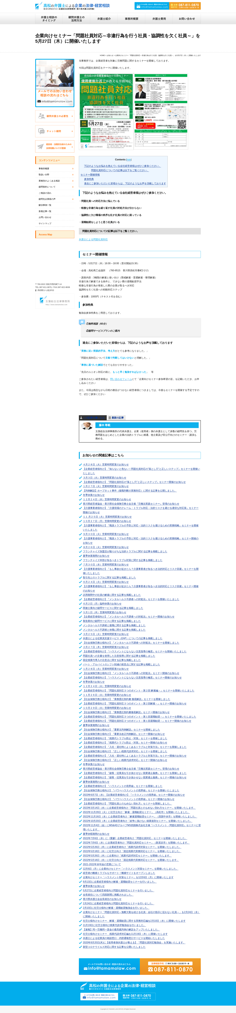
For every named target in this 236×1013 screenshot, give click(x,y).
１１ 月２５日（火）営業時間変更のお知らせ (107, 516)
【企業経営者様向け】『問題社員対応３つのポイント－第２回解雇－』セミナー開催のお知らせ (134, 703)
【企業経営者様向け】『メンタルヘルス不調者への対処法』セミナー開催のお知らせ (128, 616)
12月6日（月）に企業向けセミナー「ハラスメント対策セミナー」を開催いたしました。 (131, 868)
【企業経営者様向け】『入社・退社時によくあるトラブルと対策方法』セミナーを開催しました (134, 747)
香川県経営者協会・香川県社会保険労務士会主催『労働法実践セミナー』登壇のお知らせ (131, 503)
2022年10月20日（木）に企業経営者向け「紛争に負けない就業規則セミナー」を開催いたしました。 (137, 821)
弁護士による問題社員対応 (93, 239)
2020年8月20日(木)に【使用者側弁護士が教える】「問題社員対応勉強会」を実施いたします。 (134, 942)
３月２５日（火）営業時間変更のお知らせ (106, 634)
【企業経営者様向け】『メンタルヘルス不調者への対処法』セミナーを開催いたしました (131, 599)
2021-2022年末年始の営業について (102, 864)
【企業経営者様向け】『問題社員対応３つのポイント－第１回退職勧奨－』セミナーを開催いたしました (139, 716)
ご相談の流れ (45, 193)
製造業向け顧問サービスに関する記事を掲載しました (112, 621)
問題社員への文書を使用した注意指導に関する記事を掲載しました (119, 656)
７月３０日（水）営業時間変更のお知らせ (106, 564)
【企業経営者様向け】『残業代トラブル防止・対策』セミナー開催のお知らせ (125, 742)
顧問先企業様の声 (47, 199)
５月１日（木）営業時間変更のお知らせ (104, 612)
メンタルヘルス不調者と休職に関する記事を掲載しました (114, 629)
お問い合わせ (45, 217)
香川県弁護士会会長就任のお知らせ (102, 899)
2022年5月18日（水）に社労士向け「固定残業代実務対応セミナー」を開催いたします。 (131, 860)
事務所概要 (44, 168)
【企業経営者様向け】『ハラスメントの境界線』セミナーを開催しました (122, 786)
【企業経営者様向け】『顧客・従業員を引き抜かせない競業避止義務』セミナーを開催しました (134, 773)
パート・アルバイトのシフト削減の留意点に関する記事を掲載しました (121, 664)
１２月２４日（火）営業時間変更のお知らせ (107, 686)
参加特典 (89, 179)
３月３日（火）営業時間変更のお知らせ (104, 477)
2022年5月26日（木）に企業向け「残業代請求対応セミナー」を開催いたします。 (127, 855)
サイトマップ (45, 223)
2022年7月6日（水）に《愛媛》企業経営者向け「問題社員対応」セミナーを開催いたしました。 (135, 838)
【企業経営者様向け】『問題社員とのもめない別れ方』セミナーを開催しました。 (127, 803)
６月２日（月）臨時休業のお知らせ (102, 603)
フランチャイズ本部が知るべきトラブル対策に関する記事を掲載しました (122, 560)
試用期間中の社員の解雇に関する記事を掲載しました (112, 595)
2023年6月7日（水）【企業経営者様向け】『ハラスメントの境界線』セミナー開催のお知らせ (134, 794)
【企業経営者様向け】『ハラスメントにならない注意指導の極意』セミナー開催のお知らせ (132, 677)
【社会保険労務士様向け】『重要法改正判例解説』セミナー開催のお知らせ (124, 734)
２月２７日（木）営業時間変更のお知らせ (106, 647)
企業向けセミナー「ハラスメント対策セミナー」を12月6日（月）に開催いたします (128, 877)
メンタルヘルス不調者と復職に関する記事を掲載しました (114, 625)
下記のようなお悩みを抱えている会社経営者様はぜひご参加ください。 (122, 166)
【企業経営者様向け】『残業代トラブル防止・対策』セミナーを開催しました (125, 738)
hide (129, 159)
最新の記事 (118, 417)
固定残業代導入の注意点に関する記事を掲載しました (112, 660)
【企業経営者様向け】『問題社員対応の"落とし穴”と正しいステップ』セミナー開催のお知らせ (134, 482)
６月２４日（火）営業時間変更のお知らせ (106, 582)
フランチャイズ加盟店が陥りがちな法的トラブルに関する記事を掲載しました (125, 551)
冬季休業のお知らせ (94, 495)
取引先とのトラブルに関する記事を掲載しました (109, 577)
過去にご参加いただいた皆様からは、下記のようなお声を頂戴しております (125, 183)
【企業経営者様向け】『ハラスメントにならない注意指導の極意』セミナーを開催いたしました (134, 651)
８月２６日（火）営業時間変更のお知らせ (106, 547)
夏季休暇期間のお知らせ (96, 834)
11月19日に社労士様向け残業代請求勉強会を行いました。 (114, 925)
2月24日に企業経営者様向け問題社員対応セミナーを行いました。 (118, 903)
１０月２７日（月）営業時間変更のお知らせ (107, 521)
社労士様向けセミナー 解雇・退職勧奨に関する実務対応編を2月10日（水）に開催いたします (134, 920)
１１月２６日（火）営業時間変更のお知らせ (107, 695)
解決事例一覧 (45, 205)
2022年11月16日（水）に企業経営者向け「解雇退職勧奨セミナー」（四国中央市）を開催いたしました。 (140, 816)
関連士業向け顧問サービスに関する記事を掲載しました (113, 608)
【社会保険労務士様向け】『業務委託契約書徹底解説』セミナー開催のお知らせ (126, 712)
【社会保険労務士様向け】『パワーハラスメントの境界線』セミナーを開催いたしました (131, 790)
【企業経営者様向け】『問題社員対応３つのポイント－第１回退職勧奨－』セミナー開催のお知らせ (137, 721)
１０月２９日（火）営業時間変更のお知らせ (107, 708)
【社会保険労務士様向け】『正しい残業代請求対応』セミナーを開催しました (125, 751)
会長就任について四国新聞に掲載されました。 (108, 894)
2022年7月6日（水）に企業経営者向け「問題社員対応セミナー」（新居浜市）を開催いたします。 (136, 842)
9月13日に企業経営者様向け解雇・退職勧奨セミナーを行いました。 (120, 881)
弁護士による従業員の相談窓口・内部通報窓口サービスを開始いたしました (124, 938)
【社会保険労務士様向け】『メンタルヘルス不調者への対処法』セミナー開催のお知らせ (131, 673)
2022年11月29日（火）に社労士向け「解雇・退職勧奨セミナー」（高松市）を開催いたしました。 (136, 812)
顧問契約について (47, 187)
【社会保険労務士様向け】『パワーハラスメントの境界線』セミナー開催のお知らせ (128, 799)
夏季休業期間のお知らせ (96, 555)
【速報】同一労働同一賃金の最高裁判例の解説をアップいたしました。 (121, 929)
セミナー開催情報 (90, 174)
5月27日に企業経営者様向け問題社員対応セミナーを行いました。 (118, 890)
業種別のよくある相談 (49, 181)
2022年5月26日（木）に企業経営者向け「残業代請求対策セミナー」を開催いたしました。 (132, 847)
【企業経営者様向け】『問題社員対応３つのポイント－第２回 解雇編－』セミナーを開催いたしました (138, 690)
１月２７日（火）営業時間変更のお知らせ (106, 486)
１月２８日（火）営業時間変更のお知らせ (106, 668)
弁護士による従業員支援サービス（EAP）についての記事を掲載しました (122, 638)
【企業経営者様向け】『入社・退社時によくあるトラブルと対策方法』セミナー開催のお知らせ (134, 755)
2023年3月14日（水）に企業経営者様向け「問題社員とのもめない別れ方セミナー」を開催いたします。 (139, 807)
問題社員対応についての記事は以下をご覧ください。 (120, 170)
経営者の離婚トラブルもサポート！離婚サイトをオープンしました (119, 873)
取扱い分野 (44, 174)
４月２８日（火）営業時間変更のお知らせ (106, 464)
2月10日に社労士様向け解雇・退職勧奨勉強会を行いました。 (116, 907)
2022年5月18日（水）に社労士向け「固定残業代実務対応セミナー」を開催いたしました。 (132, 851)
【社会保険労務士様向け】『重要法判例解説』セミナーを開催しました (121, 729)
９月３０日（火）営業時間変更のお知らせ (106, 534)
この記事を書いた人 (94, 417)
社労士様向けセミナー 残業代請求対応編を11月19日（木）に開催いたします (125, 934)
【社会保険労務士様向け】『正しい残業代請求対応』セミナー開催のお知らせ (125, 760)
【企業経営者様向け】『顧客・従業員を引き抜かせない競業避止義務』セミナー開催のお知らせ (134, 777)
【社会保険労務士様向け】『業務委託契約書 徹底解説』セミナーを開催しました (126, 699)
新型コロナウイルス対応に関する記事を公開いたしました (114, 947)
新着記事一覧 (45, 211)
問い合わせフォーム (121, 379)
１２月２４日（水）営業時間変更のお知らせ (107, 499)
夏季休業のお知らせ (94, 886)
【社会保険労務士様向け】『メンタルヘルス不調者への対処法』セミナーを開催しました (131, 642)
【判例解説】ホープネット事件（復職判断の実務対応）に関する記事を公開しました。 (130, 490)
